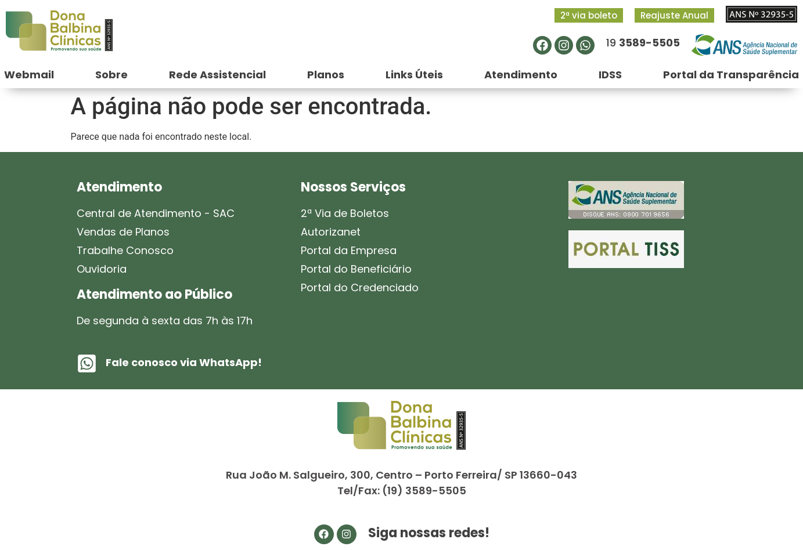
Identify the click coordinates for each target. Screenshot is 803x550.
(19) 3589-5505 (424, 490)
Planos (325, 74)
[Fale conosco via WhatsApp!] (87, 363)
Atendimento (520, 74)
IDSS (610, 74)
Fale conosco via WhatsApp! (184, 362)
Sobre (111, 74)
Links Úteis (414, 74)
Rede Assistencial (217, 74)
